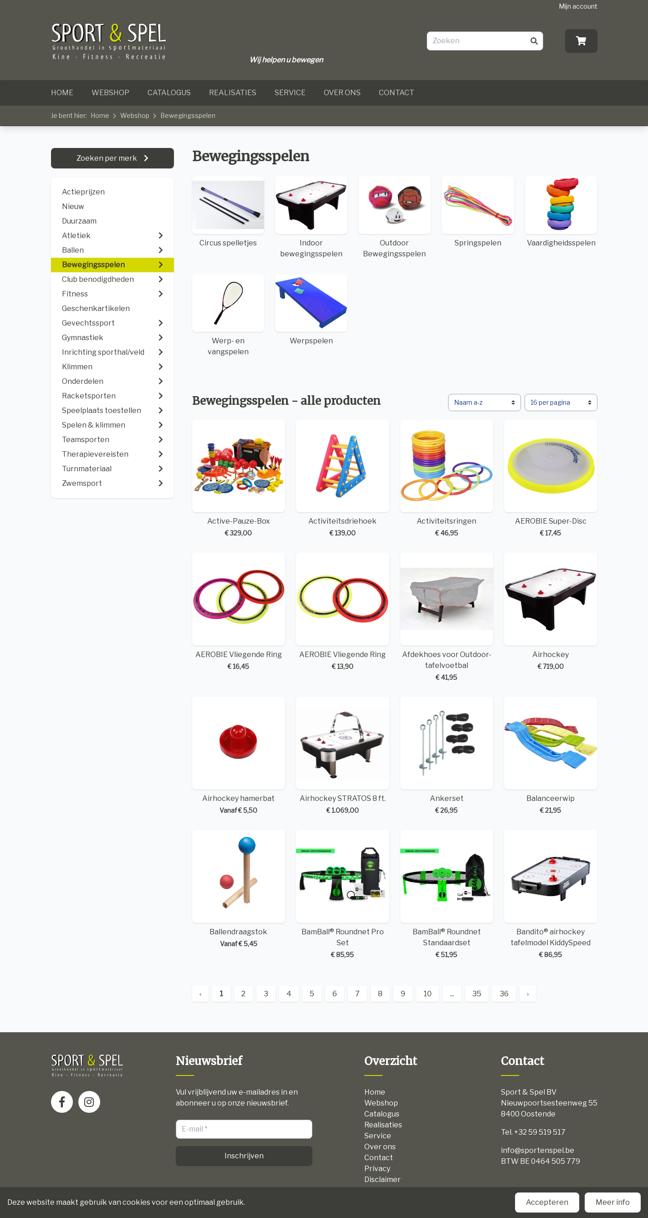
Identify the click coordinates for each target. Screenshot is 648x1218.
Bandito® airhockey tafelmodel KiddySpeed (550, 894)
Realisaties (232, 92)
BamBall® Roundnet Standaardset (447, 894)
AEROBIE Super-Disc (550, 478)
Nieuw (73, 206)
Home (62, 92)
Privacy (377, 1168)
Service (290, 92)
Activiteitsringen (447, 478)
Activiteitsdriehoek (342, 478)
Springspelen (478, 211)
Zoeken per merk (107, 158)
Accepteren (547, 1202)
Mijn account (578, 6)
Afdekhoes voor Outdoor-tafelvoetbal (447, 617)
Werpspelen (311, 309)
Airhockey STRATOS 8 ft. (342, 756)
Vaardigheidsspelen (561, 211)
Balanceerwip (550, 756)
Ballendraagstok (239, 889)
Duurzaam (79, 221)
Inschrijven (244, 1156)
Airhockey (550, 611)
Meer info (613, 1202)
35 (476, 993)
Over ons (342, 92)
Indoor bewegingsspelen (311, 217)
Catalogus (169, 92)
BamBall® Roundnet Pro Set (342, 894)
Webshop (110, 92)
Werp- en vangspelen (228, 315)
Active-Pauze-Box (239, 478)
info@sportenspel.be (537, 1150)
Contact (396, 92)
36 (504, 993)
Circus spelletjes (228, 211)
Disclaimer (382, 1179)
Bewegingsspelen (187, 115)
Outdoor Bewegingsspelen (394, 217)
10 (427, 993)
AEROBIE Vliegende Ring (239, 611)
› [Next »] (528, 993)
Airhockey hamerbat (239, 756)
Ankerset (447, 756)
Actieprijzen (83, 192)
